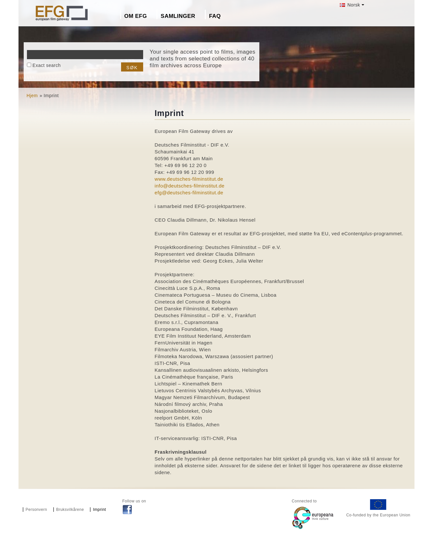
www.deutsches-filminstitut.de (189, 179)
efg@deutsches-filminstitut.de (189, 192)
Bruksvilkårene (70, 509)
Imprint (99, 509)
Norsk (350, 4)
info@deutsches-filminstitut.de (189, 185)
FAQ (215, 16)
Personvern (36, 509)
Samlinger (178, 16)
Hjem (32, 95)
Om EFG (135, 16)
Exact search (46, 65)
